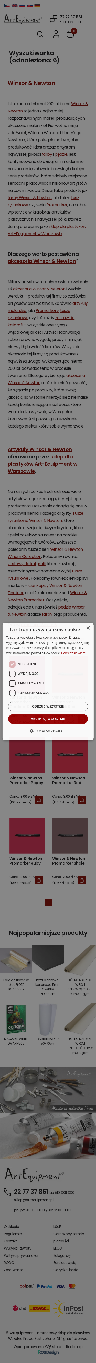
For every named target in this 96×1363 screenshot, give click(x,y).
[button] (48, 731)
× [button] (88, 628)
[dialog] (47, 681)
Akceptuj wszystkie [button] (48, 719)
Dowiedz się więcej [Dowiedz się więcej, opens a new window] (73, 653)
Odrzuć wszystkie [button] (48, 706)
